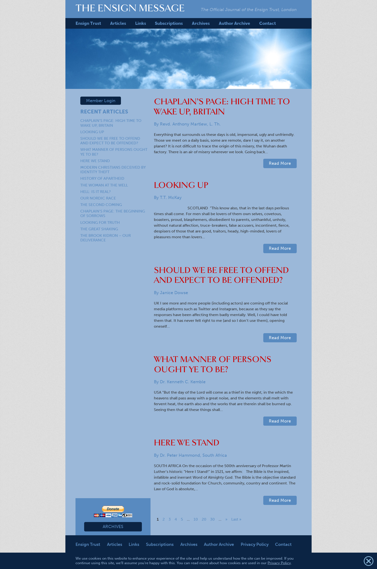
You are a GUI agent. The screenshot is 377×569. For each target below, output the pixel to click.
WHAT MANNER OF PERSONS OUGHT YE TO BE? (212, 364)
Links (140, 23)
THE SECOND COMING (101, 204)
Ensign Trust (88, 23)
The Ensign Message (130, 8)
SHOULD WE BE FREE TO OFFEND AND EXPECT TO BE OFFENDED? (110, 140)
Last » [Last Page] (236, 519)
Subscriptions (169, 23)
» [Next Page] (226, 519)
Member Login (100, 100)
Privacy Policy (255, 544)
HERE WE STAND (95, 161)
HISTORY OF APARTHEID (102, 178)
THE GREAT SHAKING (99, 229)
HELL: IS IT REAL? (95, 191)
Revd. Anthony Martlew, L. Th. (190, 124)
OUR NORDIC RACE (98, 198)
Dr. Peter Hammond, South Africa (193, 455)
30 (212, 519)
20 (204, 519)
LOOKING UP (92, 132)
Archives (201, 23)
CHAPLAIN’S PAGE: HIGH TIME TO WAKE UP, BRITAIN (110, 122)
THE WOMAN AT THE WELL (104, 185)
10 (196, 519)
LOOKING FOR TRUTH (100, 222)
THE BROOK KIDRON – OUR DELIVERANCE (105, 237)
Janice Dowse (174, 292)
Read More (280, 163)
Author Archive (234, 23)
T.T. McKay (171, 197)
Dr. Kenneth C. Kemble (183, 381)
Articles (118, 23)
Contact (267, 23)
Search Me (290, 23)
